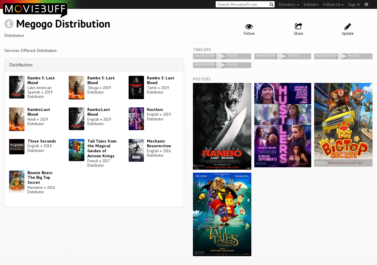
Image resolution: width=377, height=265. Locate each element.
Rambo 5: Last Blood (41, 80)
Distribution (20, 65)
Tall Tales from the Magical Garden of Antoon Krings (102, 148)
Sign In (354, 4)
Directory (289, 4)
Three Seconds (41, 141)
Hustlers (155, 109)
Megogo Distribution (63, 23)
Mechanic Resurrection (159, 143)
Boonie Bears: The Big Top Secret (40, 177)
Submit (311, 4)
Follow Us (333, 4)
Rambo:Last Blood (38, 112)
